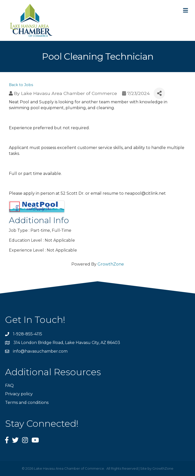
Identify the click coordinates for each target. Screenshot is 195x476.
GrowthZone (111, 264)
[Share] (159, 93)
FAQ (9, 385)
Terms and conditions (26, 402)
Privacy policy (19, 393)
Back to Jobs (21, 85)
